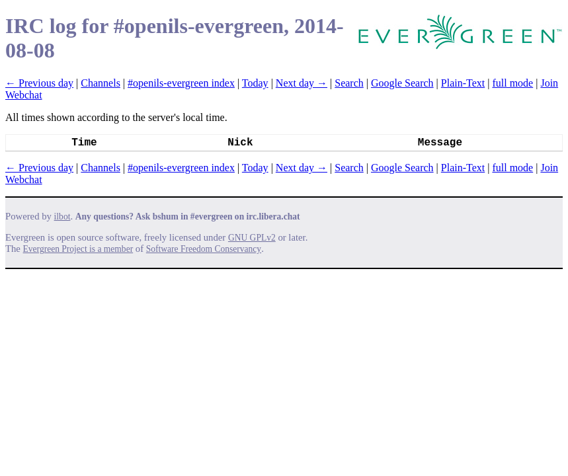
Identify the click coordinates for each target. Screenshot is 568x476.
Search (349, 83)
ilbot (62, 216)
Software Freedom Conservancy (203, 249)
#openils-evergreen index (181, 83)
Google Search (402, 83)
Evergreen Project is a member (78, 249)
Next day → (301, 83)
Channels (100, 83)
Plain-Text (463, 83)
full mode (512, 83)
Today (255, 83)
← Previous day (39, 83)
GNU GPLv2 (252, 238)
